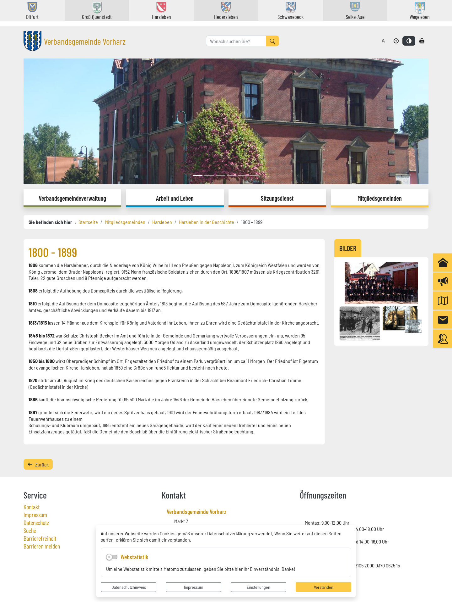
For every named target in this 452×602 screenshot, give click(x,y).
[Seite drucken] (421, 41)
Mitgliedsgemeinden (125, 222)
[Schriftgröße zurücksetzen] (383, 41)
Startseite (88, 222)
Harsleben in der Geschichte (206, 222)
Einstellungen (258, 587)
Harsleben (162, 222)
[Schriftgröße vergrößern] (396, 41)
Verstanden (323, 587)
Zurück (38, 464)
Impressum (193, 587)
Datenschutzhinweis (128, 587)
